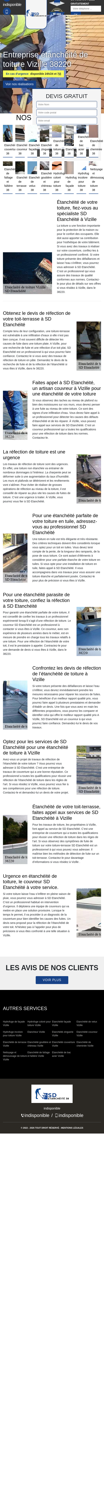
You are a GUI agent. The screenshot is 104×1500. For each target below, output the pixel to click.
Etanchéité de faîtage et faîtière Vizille (38, 1054)
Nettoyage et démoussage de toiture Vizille (15, 1056)
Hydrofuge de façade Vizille (14, 1023)
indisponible (37, 1115)
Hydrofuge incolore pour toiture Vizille (13, 1034)
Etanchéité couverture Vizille (63, 1044)
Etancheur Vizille (36, 1032)
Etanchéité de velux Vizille (87, 1023)
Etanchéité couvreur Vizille (87, 1034)
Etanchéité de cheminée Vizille (85, 1044)
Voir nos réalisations (19, 84)
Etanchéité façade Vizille (61, 1023)
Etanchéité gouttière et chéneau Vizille (39, 1044)
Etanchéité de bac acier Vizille (61, 1054)
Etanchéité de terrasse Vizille (14, 1044)
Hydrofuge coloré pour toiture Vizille (39, 1023)
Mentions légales (72, 1128)
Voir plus (52, 980)
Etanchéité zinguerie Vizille (62, 1034)
